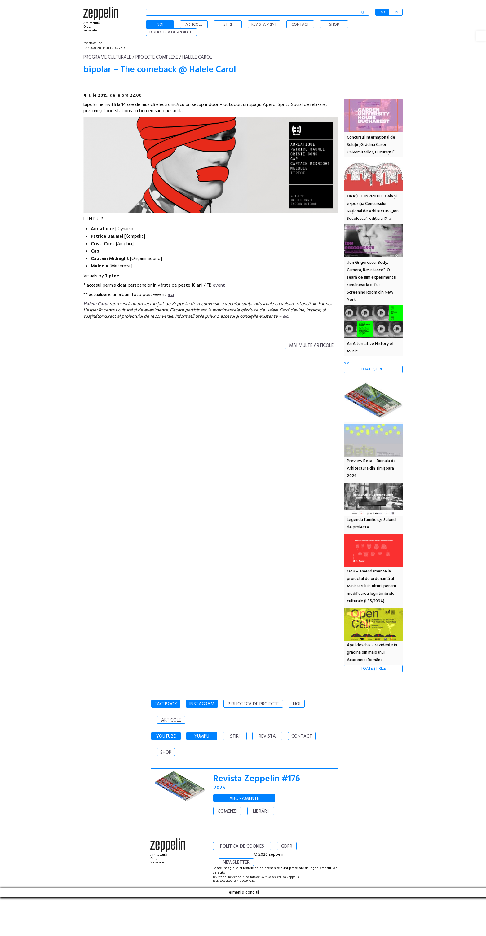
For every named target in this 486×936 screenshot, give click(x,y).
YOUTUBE (166, 736)
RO (382, 12)
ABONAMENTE (244, 798)
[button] (481, 36)
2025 (219, 788)
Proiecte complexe (156, 57)
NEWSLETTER (236, 862)
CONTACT (301, 736)
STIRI (235, 736)
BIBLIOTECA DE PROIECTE (253, 704)
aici (171, 294)
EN (396, 12)
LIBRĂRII (261, 811)
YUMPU (201, 736)
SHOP (165, 752)
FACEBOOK (166, 704)
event (219, 285)
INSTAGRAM (201, 704)
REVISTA (267, 736)
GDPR (286, 846)
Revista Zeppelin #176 (256, 779)
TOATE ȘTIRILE (373, 369)
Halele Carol (197, 57)
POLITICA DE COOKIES (242, 846)
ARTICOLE (171, 720)
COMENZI (227, 811)
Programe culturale (107, 57)
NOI (296, 704)
